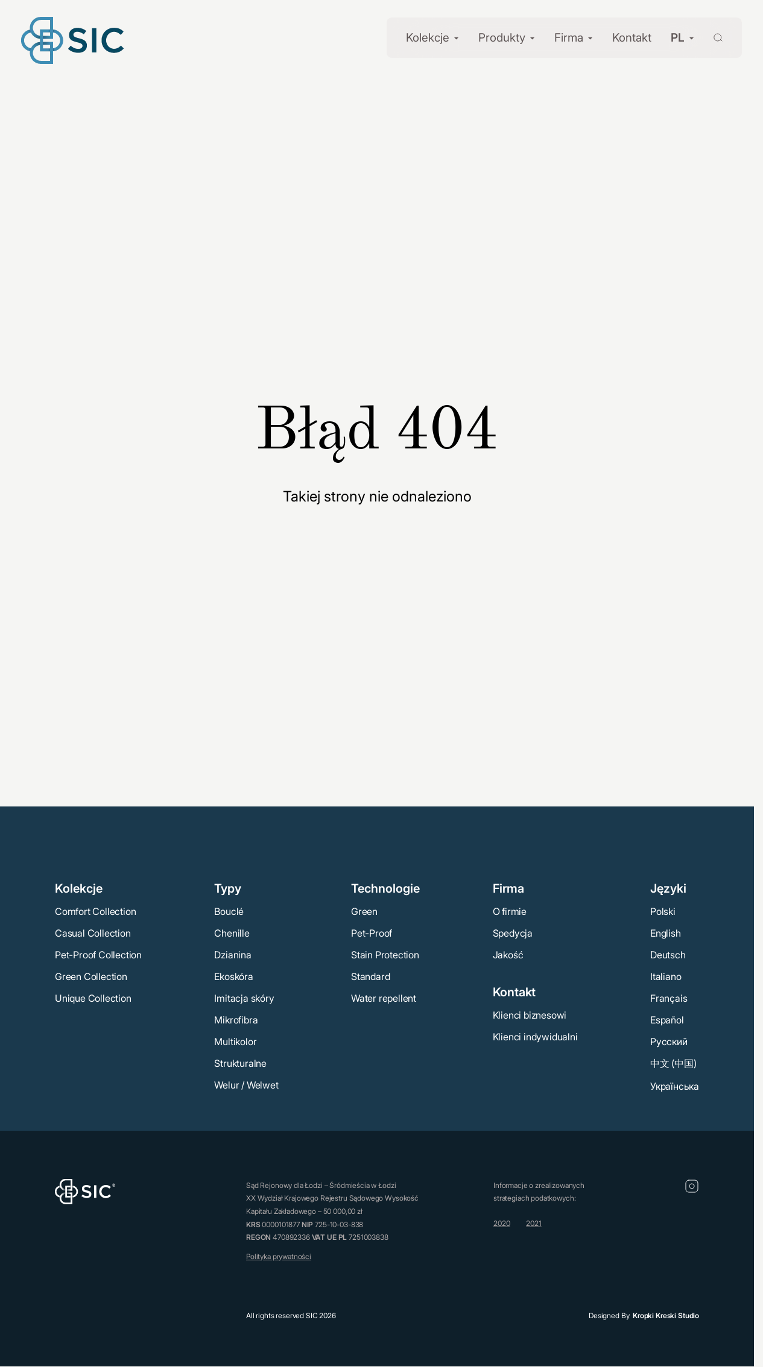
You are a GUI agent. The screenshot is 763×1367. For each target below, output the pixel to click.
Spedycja (513, 932)
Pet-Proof (371, 932)
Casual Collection (93, 932)
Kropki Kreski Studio (666, 1315)
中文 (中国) (673, 1063)
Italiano (665, 976)
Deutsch (668, 954)
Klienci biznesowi (530, 1014)
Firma (568, 38)
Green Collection (91, 976)
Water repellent (383, 997)
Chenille (231, 932)
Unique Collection (93, 997)
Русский (669, 1041)
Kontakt (631, 38)
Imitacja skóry (244, 997)
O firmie (510, 911)
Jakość (508, 954)
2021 (533, 1223)
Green (364, 911)
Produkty (501, 38)
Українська (674, 1085)
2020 (501, 1223)
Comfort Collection (95, 911)
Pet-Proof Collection (98, 954)
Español (667, 1019)
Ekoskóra (233, 976)
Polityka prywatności (278, 1255)
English (665, 932)
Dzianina (232, 954)
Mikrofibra (236, 1019)
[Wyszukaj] (711, 36)
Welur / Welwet (246, 1084)
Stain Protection (385, 954)
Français (668, 997)
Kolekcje (427, 38)
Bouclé (229, 911)
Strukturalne (240, 1063)
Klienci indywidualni (535, 1036)
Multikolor (235, 1041)
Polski (663, 911)
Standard (370, 976)
